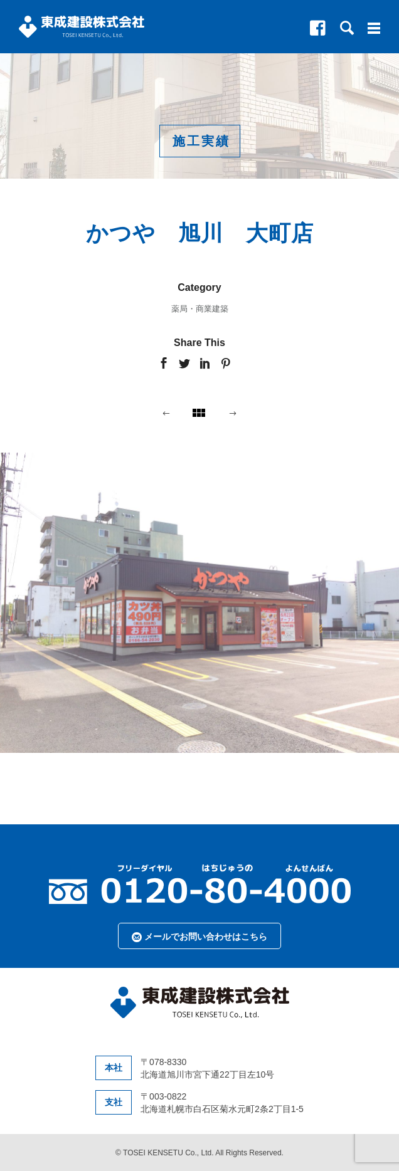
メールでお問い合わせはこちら (199, 937)
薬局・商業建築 (199, 308)
